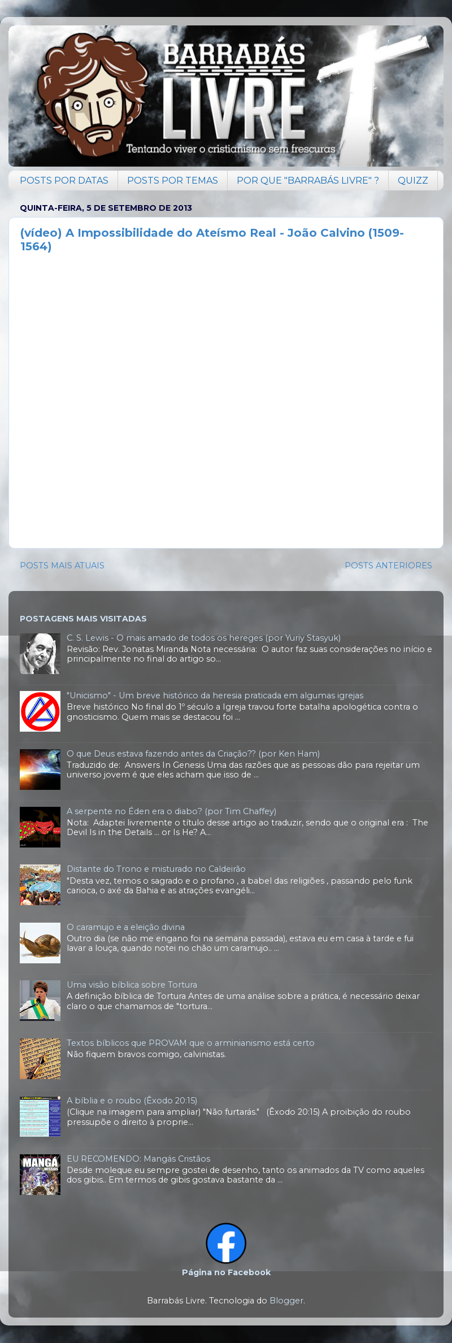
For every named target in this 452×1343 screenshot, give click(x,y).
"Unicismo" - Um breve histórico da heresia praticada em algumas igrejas (215, 695)
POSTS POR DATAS (64, 180)
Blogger (286, 1301)
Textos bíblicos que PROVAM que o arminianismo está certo (191, 1043)
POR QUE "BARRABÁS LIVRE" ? (308, 180)
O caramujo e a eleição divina (126, 927)
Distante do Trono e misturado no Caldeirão (156, 869)
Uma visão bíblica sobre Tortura (132, 985)
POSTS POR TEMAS (172, 180)
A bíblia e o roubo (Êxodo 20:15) (132, 1101)
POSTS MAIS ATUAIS (62, 565)
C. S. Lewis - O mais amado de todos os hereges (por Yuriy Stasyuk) (204, 638)
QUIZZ (413, 180)
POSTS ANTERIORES (388, 565)
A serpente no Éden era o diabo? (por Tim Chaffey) (171, 811)
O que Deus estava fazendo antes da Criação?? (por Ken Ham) (193, 754)
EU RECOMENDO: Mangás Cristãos (138, 1159)
